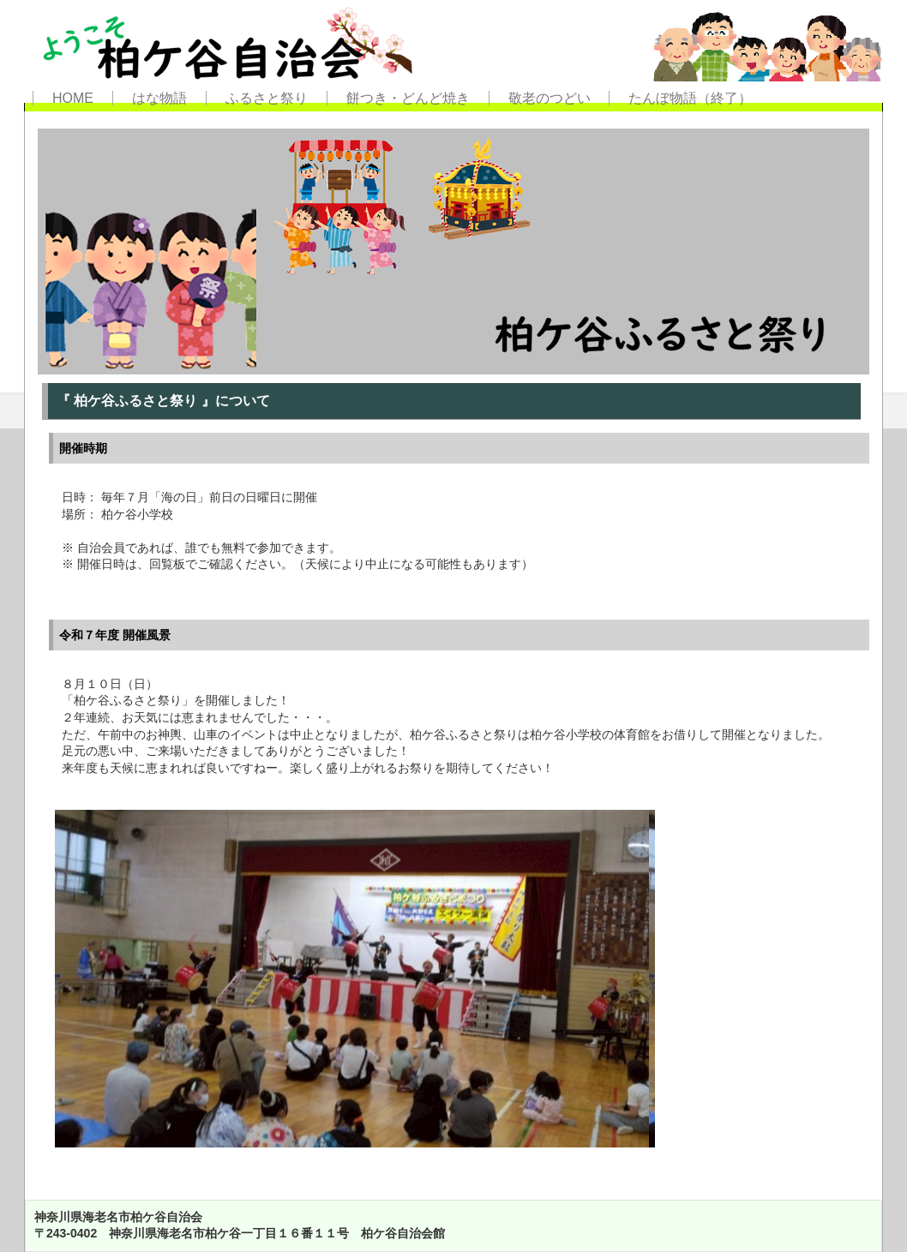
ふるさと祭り (266, 98)
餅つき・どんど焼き (408, 98)
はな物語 (159, 98)
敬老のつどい (549, 98)
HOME (72, 98)
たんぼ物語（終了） (690, 98)
